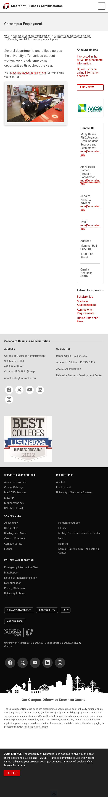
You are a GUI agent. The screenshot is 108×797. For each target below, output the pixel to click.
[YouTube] (30, 390)
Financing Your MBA (18, 39)
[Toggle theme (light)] (65, 610)
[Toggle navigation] (101, 6)
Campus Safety (13, 543)
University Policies (14, 593)
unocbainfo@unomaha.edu (20, 378)
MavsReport (11, 572)
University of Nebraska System (74, 492)
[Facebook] (9, 390)
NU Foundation (12, 583)
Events (8, 548)
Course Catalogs (13, 487)
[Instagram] (9, 399)
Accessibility (11, 522)
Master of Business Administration (37, 6)
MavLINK (9, 497)
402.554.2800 (15, 621)
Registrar (63, 543)
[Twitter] (19, 390)
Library (62, 527)
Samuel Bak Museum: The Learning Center (78, 550)
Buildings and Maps (15, 533)
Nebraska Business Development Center (79, 375)
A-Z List (60, 482)
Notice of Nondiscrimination (20, 577)
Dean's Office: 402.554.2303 (72, 355)
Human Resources (69, 522)
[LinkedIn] (40, 390)
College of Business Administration (31, 36)
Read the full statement (36, 726)
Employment (63, 487)
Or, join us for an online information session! (88, 73)
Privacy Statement (15, 588)
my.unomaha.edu (14, 503)
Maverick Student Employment (28, 72)
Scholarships (85, 296)
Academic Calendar (15, 482)
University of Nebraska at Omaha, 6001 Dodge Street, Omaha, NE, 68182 (42, 643)
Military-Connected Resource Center (79, 533)
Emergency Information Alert (21, 567)
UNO (6, 36)
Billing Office (11, 527)
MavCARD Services (15, 492)
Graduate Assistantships (86, 303)
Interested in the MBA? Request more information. (90, 60)
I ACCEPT (12, 773)
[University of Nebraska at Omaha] (7, 6)
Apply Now (87, 87)
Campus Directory (14, 538)
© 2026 (8, 646)
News (61, 538)
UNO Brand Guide (14, 508)
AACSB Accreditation (68, 368)
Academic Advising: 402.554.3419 (75, 362)
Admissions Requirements (85, 311)
